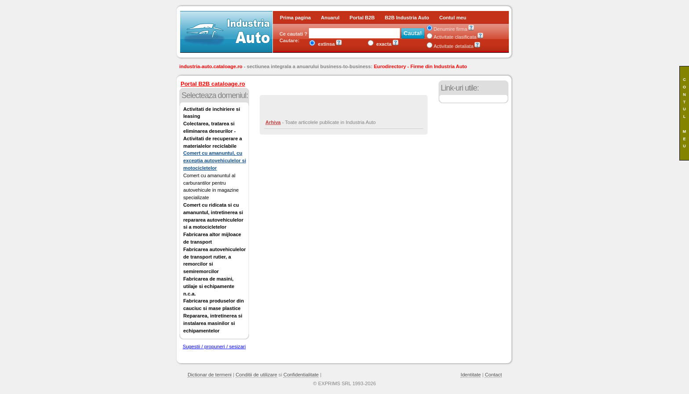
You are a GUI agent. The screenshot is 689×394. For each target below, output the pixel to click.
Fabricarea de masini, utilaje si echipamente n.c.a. (208, 286)
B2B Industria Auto (407, 17)
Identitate (471, 374)
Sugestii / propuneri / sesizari (214, 346)
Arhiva (273, 122)
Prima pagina (295, 17)
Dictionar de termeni (210, 374)
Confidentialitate (301, 374)
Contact (493, 374)
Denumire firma (447, 29)
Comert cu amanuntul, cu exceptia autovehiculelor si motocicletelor (214, 160)
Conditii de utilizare (256, 374)
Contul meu (453, 17)
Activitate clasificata (452, 37)
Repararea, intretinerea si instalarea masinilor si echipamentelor (212, 323)
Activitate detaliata (450, 46)
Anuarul (330, 17)
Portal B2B (362, 17)
